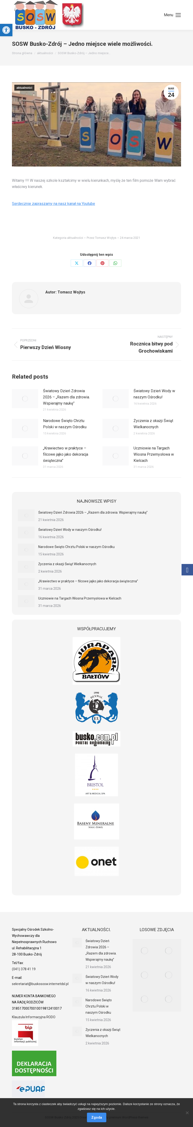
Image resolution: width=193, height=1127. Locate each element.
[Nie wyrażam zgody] (187, 1112)
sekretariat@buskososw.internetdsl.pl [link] (40, 984)
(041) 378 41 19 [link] (24, 969)
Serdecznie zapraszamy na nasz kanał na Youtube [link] (53, 203)
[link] (6, 30)
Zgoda (96, 1117)
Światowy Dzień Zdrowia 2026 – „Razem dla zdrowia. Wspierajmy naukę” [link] (66, 397)
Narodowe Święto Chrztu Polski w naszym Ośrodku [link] (64, 423)
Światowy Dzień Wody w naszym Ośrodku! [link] (154, 394)
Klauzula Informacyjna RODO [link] (33, 1017)
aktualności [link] (24, 87)
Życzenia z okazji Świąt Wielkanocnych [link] (153, 423)
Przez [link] (101, 238)
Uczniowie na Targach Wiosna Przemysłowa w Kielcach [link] (154, 454)
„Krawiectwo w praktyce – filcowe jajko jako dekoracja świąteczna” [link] (65, 454)
